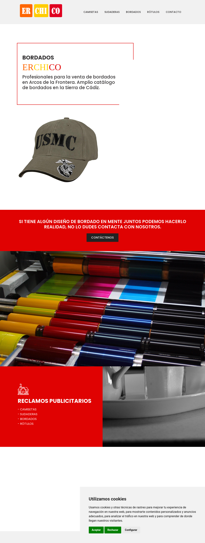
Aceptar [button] (119, 529)
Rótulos (143, 12)
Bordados (123, 12)
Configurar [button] (154, 529)
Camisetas (81, 12)
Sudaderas (102, 12)
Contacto (163, 12)
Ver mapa (30, 528)
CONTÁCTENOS (102, 180)
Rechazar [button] (135, 529)
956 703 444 (32, 515)
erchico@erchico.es (37, 521)
